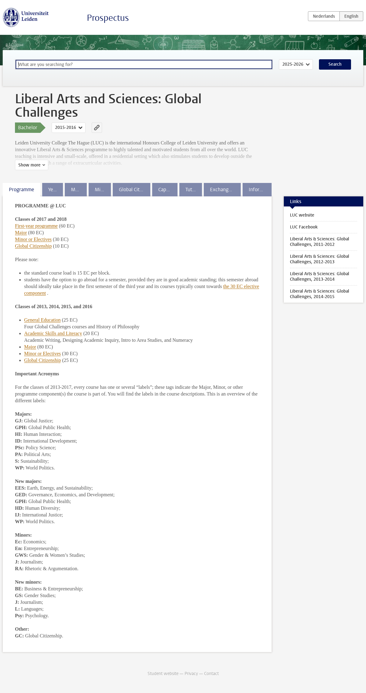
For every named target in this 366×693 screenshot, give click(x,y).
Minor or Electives (33, 239)
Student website (163, 674)
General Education (42, 320)
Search (335, 64)
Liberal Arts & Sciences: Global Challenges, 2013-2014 (319, 276)
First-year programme (36, 225)
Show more (29, 165)
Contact (211, 674)
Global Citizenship (33, 246)
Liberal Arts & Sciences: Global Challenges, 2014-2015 (319, 294)
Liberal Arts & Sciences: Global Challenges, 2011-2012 (319, 241)
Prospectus (108, 18)
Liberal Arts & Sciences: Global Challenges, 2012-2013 (319, 259)
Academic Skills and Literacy (53, 333)
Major (21, 232)
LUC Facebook (304, 227)
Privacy (191, 674)
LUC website (302, 215)
